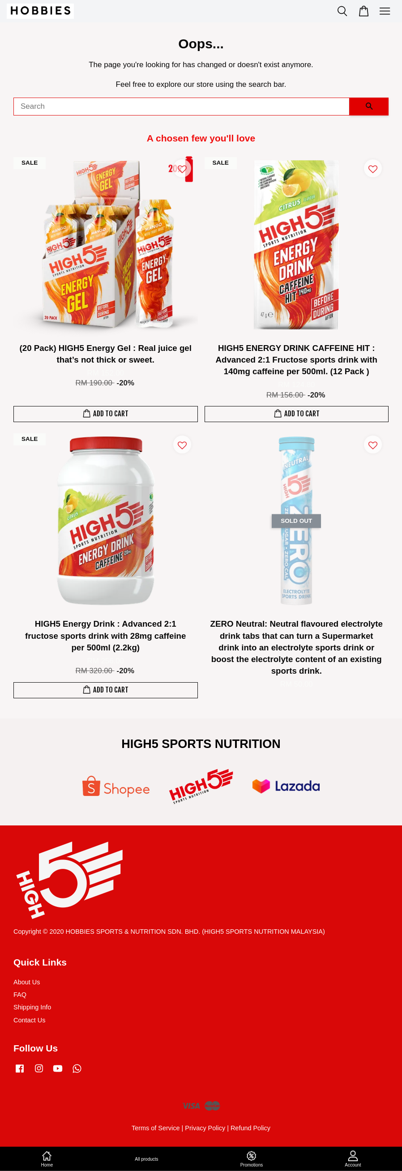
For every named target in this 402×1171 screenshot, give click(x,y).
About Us (26, 982)
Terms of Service (156, 1128)
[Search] (181, 106)
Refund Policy (250, 1128)
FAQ (19, 994)
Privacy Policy (205, 1128)
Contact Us (29, 1020)
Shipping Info (32, 1007)
